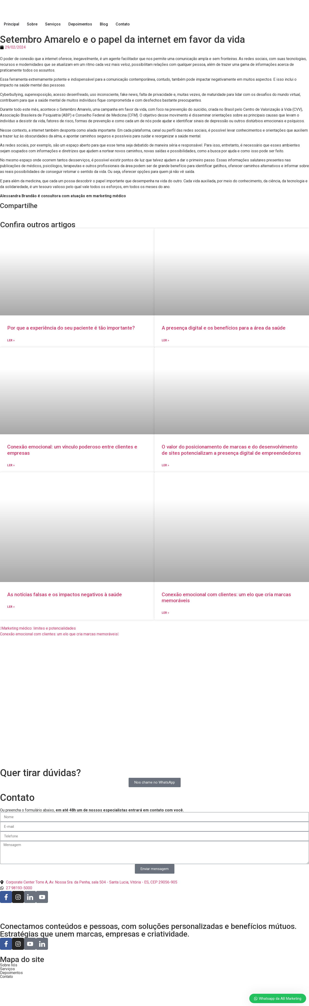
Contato (123, 24)
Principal (11, 24)
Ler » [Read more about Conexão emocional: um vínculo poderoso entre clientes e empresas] (11, 465)
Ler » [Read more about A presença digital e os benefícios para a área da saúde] (165, 340)
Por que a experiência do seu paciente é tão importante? (71, 328)
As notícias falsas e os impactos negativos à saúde (64, 594)
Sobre (32, 24)
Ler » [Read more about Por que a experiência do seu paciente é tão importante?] (11, 340)
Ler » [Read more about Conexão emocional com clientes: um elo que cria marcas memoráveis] (165, 612)
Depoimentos (80, 24)
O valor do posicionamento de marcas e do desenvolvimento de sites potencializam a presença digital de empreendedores (231, 450)
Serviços (53, 24)
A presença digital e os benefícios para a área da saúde (223, 328)
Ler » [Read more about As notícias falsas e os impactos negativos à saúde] (11, 606)
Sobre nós (8, 965)
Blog (104, 24)
